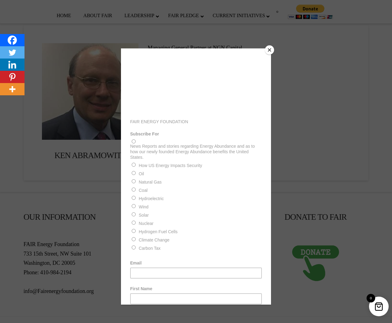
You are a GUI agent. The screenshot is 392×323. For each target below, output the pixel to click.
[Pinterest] (12, 77)
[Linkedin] (12, 65)
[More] (12, 89)
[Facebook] (12, 40)
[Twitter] (12, 52)
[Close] (269, 50)
